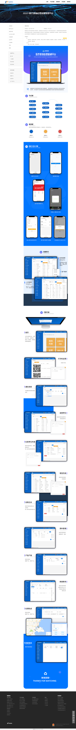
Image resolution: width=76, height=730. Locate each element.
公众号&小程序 (12, 34)
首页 (47, 1)
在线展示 (12, 78)
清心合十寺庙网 (22, 700)
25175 (42, 729)
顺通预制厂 (9, 708)
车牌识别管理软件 (61, 700)
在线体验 (65, 38)
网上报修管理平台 (61, 705)
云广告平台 (12, 81)
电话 (73, 720)
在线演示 (12, 73)
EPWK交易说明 (35, 703)
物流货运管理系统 (61, 702)
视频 (10, 47)
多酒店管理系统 (22, 708)
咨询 (73, 712)
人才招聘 (46, 705)
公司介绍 (46, 702)
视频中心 (12, 75)
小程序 (73, 715)
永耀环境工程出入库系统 (62, 703)
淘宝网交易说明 (35, 700)
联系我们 (69, 1)
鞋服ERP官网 (9, 700)
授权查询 (58, 1)
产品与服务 (52, 1)
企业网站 (10, 42)
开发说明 (63, 1)
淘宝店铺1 (12, 61)
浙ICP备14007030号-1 (59, 725)
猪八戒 (11, 56)
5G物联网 (11, 36)
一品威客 (12, 58)
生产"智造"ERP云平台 (11, 703)
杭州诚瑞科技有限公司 (23, 703)
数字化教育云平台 (10, 705)
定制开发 (8, 714)
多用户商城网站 (22, 702)
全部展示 (10, 25)
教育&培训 (11, 31)
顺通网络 (34, 729)
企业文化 (46, 703)
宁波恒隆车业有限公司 (61, 708)
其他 (10, 45)
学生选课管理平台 (23, 705)
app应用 (10, 39)
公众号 (73, 717)
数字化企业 (11, 28)
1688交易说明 (34, 702)
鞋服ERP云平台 (9, 702)
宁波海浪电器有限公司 (61, 710)
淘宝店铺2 (12, 64)
